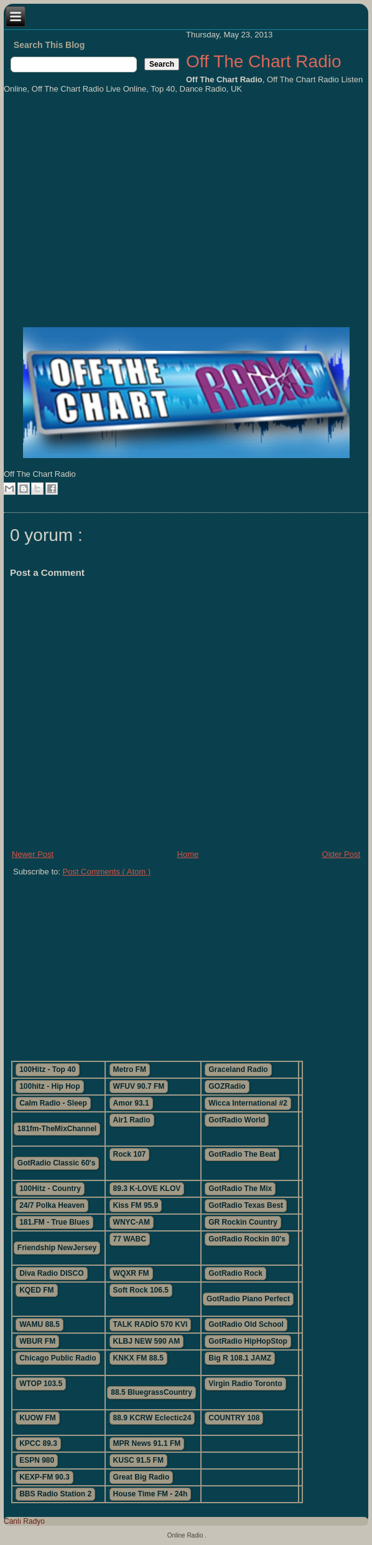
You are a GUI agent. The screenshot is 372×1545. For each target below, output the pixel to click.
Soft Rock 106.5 (141, 1290)
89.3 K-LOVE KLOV (147, 1188)
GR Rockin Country (242, 1222)
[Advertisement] (186, 963)
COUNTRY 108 (233, 1417)
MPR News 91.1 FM (147, 1443)
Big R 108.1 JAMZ (239, 1358)
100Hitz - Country (50, 1188)
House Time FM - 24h (150, 1494)
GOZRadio (226, 1086)
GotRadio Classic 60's (56, 1163)
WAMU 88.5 (39, 1324)
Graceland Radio (237, 1069)
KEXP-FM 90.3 (44, 1477)
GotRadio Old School (246, 1324)
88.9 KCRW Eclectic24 (152, 1417)
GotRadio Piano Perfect (248, 1298)
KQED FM (36, 1290)
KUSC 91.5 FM (138, 1460)
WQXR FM (131, 1273)
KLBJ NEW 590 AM (146, 1341)
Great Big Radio (141, 1477)
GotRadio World (236, 1120)
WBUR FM (37, 1341)
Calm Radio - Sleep (53, 1103)
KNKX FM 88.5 (138, 1358)
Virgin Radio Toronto (245, 1383)
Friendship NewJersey (56, 1247)
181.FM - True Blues (54, 1222)
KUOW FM (37, 1417)
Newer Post (32, 854)
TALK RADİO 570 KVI (150, 1324)
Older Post (341, 854)
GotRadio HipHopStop (247, 1341)
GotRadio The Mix (240, 1188)
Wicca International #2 (247, 1103)
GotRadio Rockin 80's (247, 1239)
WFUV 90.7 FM (139, 1086)
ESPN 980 (36, 1460)
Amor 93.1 (131, 1103)
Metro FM (129, 1069)
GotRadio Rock (235, 1273)
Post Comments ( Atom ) (106, 871)
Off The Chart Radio (264, 61)
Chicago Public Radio (57, 1358)
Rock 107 (129, 1154)
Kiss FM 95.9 (136, 1205)
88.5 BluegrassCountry (151, 1392)
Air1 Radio (132, 1120)
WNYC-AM (131, 1222)
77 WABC (129, 1239)
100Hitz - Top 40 (47, 1069)
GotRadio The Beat (242, 1154)
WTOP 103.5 (40, 1383)
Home (188, 854)
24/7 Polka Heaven (52, 1205)
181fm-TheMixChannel (56, 1128)
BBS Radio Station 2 (55, 1494)
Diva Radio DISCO (51, 1273)
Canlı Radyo (24, 1521)
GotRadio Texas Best (245, 1205)
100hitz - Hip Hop (49, 1086)
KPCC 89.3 (38, 1443)
